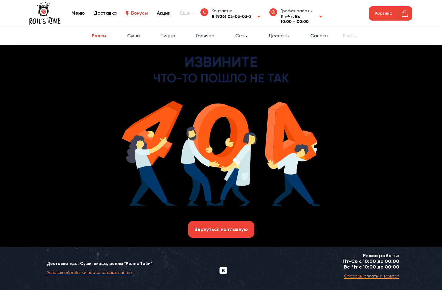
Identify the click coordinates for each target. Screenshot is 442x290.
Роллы (99, 35)
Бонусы (139, 13)
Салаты (319, 35)
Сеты (241, 35)
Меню (78, 13)
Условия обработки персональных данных (90, 272)
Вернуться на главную (221, 229)
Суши (133, 35)
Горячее (205, 35)
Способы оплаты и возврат (371, 276)
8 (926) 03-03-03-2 (231, 16)
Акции (164, 13)
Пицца (168, 35)
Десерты (278, 35)
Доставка (105, 13)
